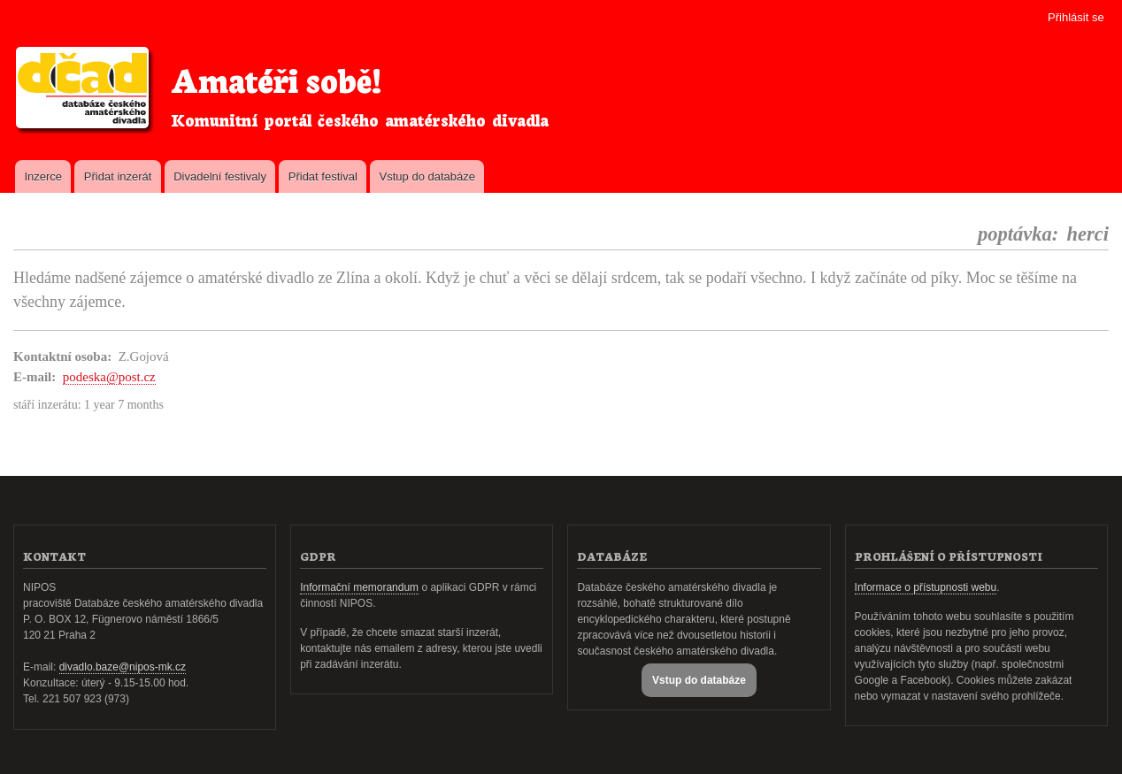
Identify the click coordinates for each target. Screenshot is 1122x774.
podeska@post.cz (109, 377)
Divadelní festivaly (219, 176)
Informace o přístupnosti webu (926, 587)
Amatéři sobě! (276, 78)
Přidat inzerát (118, 176)
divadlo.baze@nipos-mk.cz (122, 667)
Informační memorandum (359, 587)
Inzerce (43, 176)
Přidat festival (322, 176)
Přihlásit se (1076, 17)
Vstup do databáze (427, 176)
